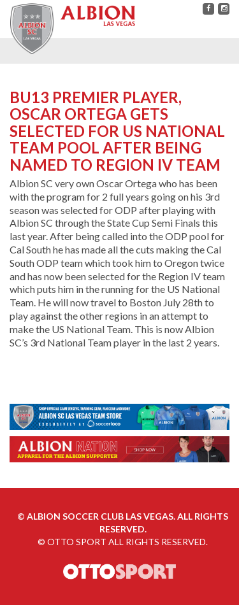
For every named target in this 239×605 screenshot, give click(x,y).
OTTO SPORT (76, 541)
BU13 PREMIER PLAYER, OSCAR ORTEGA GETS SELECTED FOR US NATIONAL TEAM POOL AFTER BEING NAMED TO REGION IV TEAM (117, 131)
